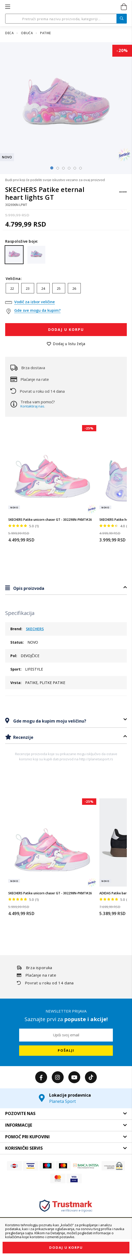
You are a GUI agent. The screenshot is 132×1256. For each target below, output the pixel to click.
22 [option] (12, 288)
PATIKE (45, 33)
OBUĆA (27, 33)
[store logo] (65, 7)
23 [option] (28, 288)
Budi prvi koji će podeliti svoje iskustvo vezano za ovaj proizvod (55, 180)
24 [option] (43, 288)
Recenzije (22, 737)
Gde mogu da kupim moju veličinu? (49, 721)
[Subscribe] (66, 1050)
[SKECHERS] (123, 194)
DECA (10, 33)
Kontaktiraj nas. (32, 406)
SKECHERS (35, 628)
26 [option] (74, 288)
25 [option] (59, 288)
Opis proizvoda (28, 588)
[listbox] (66, 289)
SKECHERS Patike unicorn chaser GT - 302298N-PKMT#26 (50, 520)
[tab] (66, 588)
